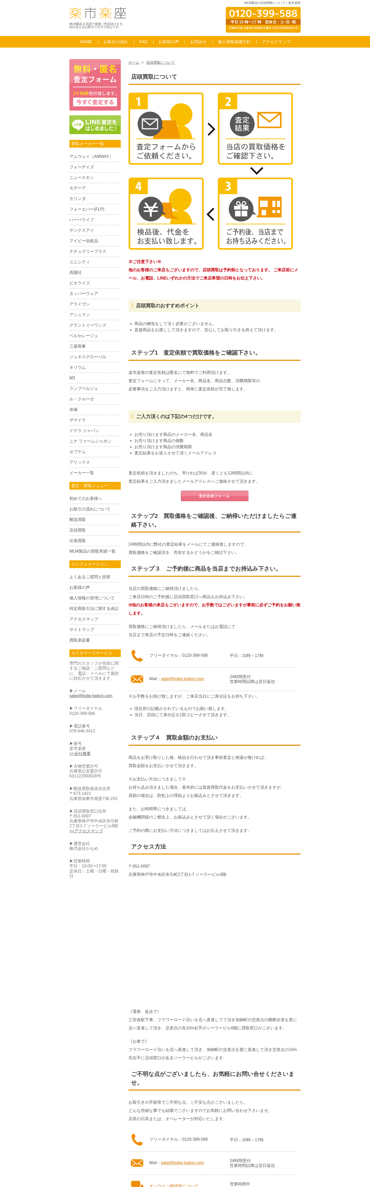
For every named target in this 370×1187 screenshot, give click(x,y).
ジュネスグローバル (87, 357)
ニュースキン (81, 177)
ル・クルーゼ (81, 399)
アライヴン (79, 304)
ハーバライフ (81, 220)
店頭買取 (77, 530)
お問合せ (198, 42)
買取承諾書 (79, 640)
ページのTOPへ (277, 1053)
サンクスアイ (81, 230)
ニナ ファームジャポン (90, 441)
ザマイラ (77, 420)
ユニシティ (79, 262)
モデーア (77, 188)
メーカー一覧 (81, 473)
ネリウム (77, 367)
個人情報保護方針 (234, 42)
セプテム (77, 451)
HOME (86, 42)
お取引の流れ (115, 42)
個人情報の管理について (92, 598)
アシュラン (79, 314)
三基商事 (77, 346)
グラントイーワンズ (87, 325)
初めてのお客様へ (85, 498)
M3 (72, 378)
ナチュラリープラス (87, 251)
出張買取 (77, 540)
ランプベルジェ (83, 388)
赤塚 (73, 409)
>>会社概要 (80, 753)
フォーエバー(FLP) (86, 209)
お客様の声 (169, 42)
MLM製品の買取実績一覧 (92, 551)
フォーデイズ (81, 167)
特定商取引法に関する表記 (94, 608)
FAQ (143, 42)
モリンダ (77, 198)
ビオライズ (79, 283)
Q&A (143, 1096)
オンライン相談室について (174, 1029)
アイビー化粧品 (83, 241)
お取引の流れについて (89, 509)
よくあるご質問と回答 (89, 577)
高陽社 (75, 272)
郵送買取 (77, 519)
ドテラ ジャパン (84, 430)
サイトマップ (81, 629)
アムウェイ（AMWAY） (91, 156)
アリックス (79, 462)
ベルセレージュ (83, 336)
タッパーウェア (83, 293)
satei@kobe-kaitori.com (182, 522)
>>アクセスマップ (86, 831)
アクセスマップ (276, 42)
